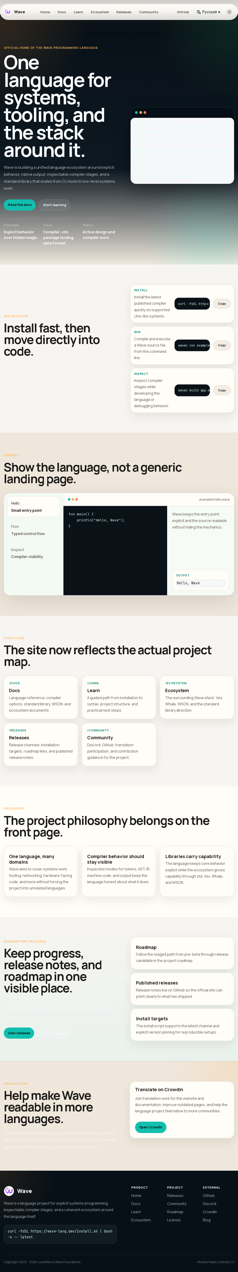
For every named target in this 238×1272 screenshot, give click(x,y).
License (174, 1219)
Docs (62, 12)
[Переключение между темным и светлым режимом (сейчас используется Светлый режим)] (229, 11)
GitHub (183, 12)
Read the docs (20, 204)
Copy (222, 303)
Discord (209, 1203)
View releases (19, 1033)
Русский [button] (206, 11)
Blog (207, 1219)
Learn (78, 12)
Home (45, 12)
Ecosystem (100, 12)
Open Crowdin (150, 1127)
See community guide (191, 1127)
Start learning (54, 205)
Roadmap (175, 1211)
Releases (123, 12)
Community (148, 12)
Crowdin (210, 1211)
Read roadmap (54, 1033)
